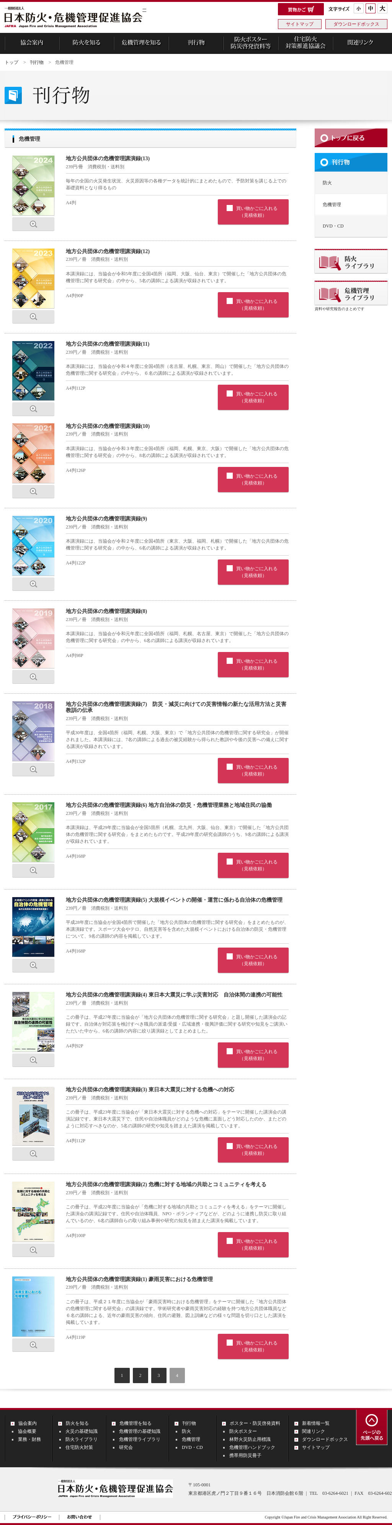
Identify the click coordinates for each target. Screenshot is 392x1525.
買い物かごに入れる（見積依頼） (257, 212)
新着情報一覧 (316, 1423)
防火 (327, 182)
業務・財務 (29, 1439)
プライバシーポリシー (32, 1517)
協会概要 (27, 1431)
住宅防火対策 (79, 1447)
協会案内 (27, 1423)
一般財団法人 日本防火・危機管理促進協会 (73, 18)
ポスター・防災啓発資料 (255, 1423)
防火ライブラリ (81, 1439)
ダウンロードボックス (356, 24)
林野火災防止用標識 (250, 1439)
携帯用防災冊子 (245, 1455)
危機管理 (191, 1439)
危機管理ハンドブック (252, 1447)
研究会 (126, 1447)
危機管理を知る (135, 1423)
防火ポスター (243, 1431)
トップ (11, 62)
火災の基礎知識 (81, 1431)
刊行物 (37, 62)
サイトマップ (300, 24)
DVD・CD (333, 226)
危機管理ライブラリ (139, 1439)
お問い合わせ (79, 1517)
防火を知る (77, 1423)
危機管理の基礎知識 (139, 1431)
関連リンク (313, 1431)
